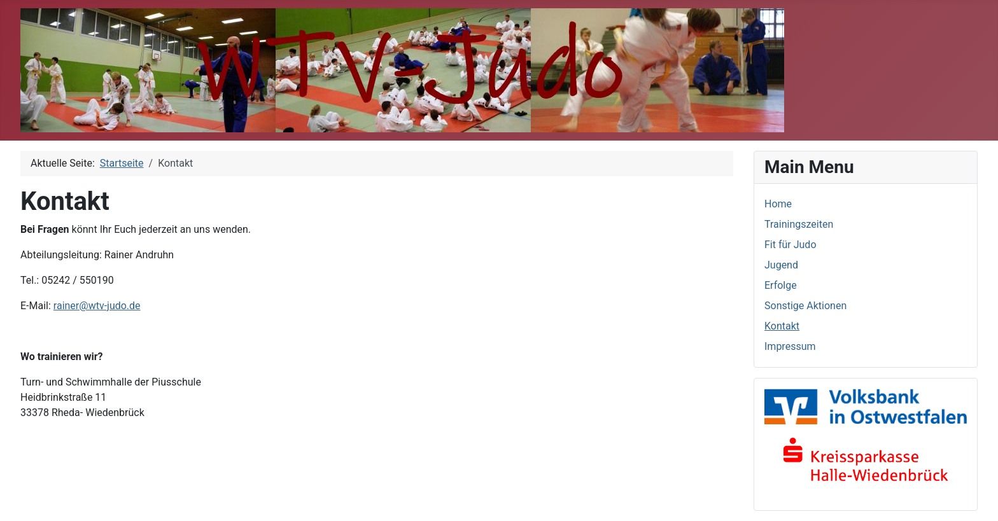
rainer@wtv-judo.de (97, 306)
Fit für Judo (790, 245)
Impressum (790, 346)
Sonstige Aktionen (805, 306)
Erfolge (780, 285)
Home (778, 204)
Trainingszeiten (798, 224)
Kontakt (781, 326)
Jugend (781, 265)
